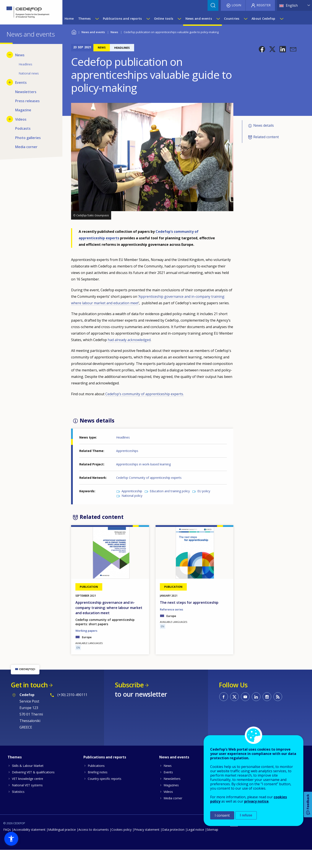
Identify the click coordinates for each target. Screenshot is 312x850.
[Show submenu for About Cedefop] (281, 18)
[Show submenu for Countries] (245, 18)
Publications (96, 766)
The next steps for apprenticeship (189, 602)
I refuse (246, 815)
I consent (222, 815)
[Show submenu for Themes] (97, 18)
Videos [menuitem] (20, 119)
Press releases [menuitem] (27, 101)
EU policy (203, 491)
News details (263, 125)
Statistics (18, 792)
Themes (15, 757)
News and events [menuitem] (198, 18)
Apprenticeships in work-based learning (143, 464)
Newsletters (172, 779)
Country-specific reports (104, 779)
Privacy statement (146, 829)
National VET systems (27, 785)
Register (264, 5)
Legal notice (195, 829)
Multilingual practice (62, 829)
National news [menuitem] (29, 73)
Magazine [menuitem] (23, 110)
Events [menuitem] (21, 82)
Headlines (123, 437)
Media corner (173, 798)
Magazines (171, 785)
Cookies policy (121, 829)
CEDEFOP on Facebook (223, 696)
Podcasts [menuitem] (23, 128)
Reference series (171, 609)
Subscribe (129, 684)
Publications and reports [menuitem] (122, 18)
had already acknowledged (129, 339)
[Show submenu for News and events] (218, 18)
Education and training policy (170, 491)
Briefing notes (97, 772)
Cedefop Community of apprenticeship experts (149, 478)
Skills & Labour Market (28, 766)
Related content (266, 136)
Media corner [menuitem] (26, 146)
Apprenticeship (132, 491)
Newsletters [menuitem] (25, 91)
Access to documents (93, 829)
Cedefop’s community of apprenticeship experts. (144, 394)
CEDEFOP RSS (277, 696)
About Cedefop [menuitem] (263, 18)
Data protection (173, 829)
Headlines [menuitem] (25, 64)
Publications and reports (104, 757)
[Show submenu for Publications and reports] (148, 18)
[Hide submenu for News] (9, 55)
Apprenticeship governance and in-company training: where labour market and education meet (108, 607)
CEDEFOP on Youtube (245, 696)
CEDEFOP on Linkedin (256, 696)
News (114, 32)
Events (168, 772)
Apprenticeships (127, 451)
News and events (93, 32)
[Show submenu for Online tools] (179, 18)
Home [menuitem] (69, 18)
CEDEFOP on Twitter (234, 696)
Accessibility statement (29, 829)
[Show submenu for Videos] (9, 119)
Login (236, 5)
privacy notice (256, 801)
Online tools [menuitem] (163, 18)
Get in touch (29, 684)
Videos (168, 792)
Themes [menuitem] (84, 18)
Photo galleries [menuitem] (28, 137)
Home (73, 31)
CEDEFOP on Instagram (267, 696)
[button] (262, 49)
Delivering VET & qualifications (33, 772)
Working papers (86, 631)
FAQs (7, 829)
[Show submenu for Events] (9, 82)
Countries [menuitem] (231, 18)
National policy (132, 496)
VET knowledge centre (27, 779)
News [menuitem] (19, 55)
